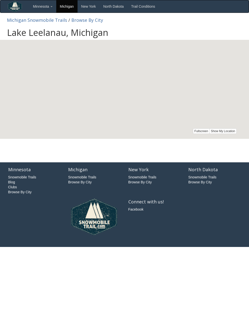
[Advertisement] (124, 150)
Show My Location (223, 131)
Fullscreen (201, 131)
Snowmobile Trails (22, 177)
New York (88, 6)
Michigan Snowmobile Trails (37, 20)
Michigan (67, 6)
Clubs (12, 187)
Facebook (135, 209)
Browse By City (87, 20)
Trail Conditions (143, 6)
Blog (11, 182)
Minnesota (42, 6)
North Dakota (113, 6)
